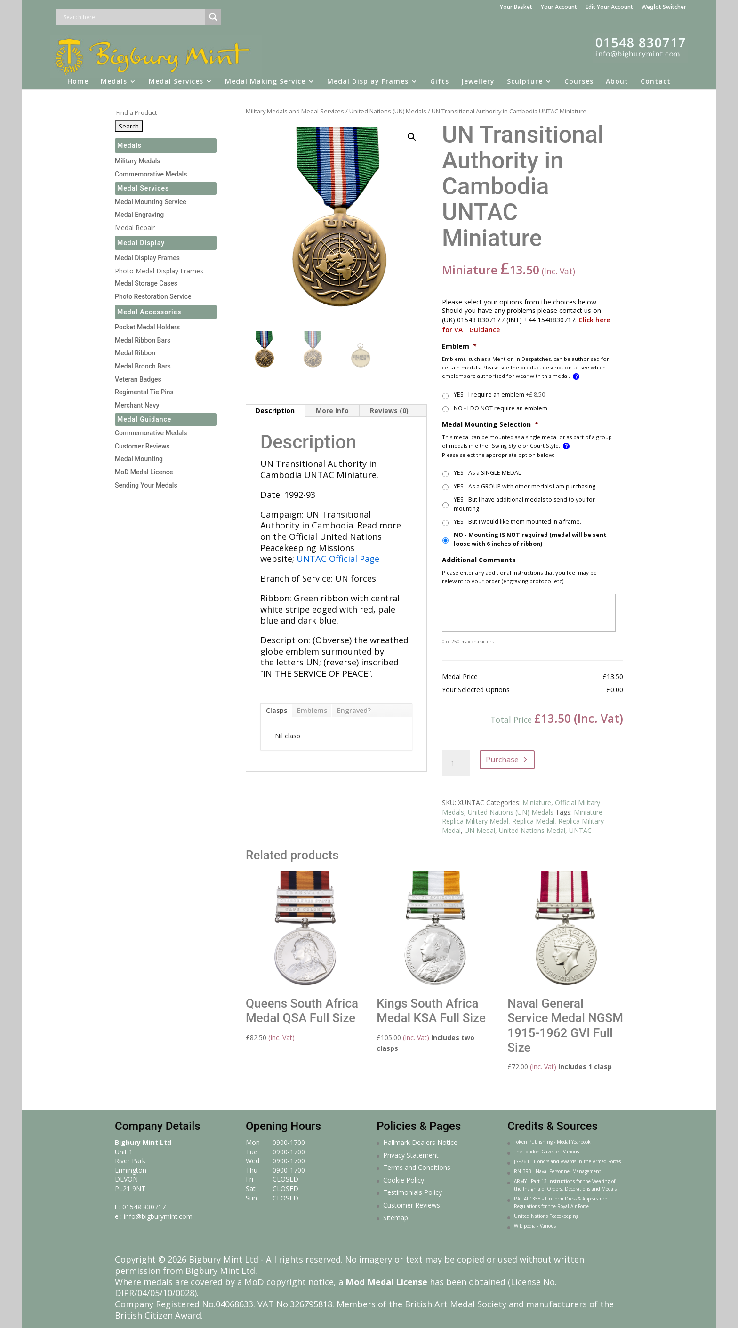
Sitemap (395, 1217)
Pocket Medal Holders (147, 327)
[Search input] (133, 17)
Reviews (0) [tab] (389, 410)
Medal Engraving (139, 214)
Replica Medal (533, 820)
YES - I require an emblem (499, 395)
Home (77, 77)
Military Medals (137, 161)
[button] (411, 136)
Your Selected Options (476, 690)
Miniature (536, 802)
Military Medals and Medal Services (295, 111)
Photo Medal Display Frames (159, 270)
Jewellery (478, 77)
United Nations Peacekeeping (546, 1216)
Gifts (439, 77)
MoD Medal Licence (144, 472)
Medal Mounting (139, 459)
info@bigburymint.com (158, 1216)
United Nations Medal (532, 830)
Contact (656, 77)
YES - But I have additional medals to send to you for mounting (524, 504)
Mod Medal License (386, 1282)
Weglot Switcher (664, 7)
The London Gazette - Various (546, 1151)
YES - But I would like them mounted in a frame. (517, 522)
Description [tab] (275, 410)
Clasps (276, 710)
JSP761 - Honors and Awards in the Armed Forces (567, 1161)
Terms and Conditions (416, 1167)
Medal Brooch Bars (143, 366)
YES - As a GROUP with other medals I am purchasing (524, 486)
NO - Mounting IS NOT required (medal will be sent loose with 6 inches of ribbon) (530, 539)
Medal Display (141, 243)
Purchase (502, 759)
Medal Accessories (149, 312)
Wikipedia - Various (535, 1226)
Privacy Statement (411, 1155)
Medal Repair (135, 227)
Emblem (459, 346)
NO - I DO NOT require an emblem (500, 408)
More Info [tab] (332, 410)
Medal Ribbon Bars (142, 340)
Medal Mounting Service (150, 202)
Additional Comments (479, 560)
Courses (579, 77)
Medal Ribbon (135, 353)
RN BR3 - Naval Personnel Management (557, 1171)
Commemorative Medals (151, 174)
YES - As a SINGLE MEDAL (487, 473)
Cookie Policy (403, 1180)
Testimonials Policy (412, 1192)
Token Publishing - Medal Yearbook (552, 1141)
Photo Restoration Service (153, 296)
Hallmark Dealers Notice (420, 1142)
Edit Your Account (609, 7)
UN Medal (480, 830)
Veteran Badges (138, 379)
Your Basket (516, 7)
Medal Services (176, 77)
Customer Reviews (142, 446)
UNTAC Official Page (338, 558)
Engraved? (354, 710)
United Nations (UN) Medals (387, 111)
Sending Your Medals (146, 485)
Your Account (559, 7)
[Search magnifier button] (213, 17)
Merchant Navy (137, 405)
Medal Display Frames (368, 77)
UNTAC (580, 830)
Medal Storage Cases (146, 283)
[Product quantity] (456, 763)
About (617, 77)
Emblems (312, 710)
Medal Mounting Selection (490, 424)
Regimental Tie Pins (144, 392)
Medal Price (460, 676)
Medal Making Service (265, 77)
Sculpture (525, 77)
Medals (114, 77)
